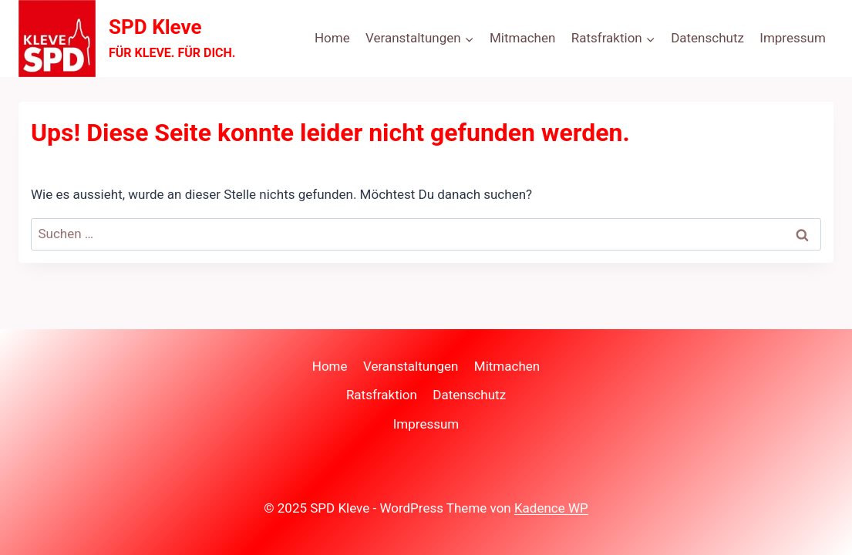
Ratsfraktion (381, 394)
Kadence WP (551, 508)
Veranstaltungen (411, 366)
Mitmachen (522, 37)
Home (332, 37)
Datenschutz (707, 37)
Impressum (792, 37)
